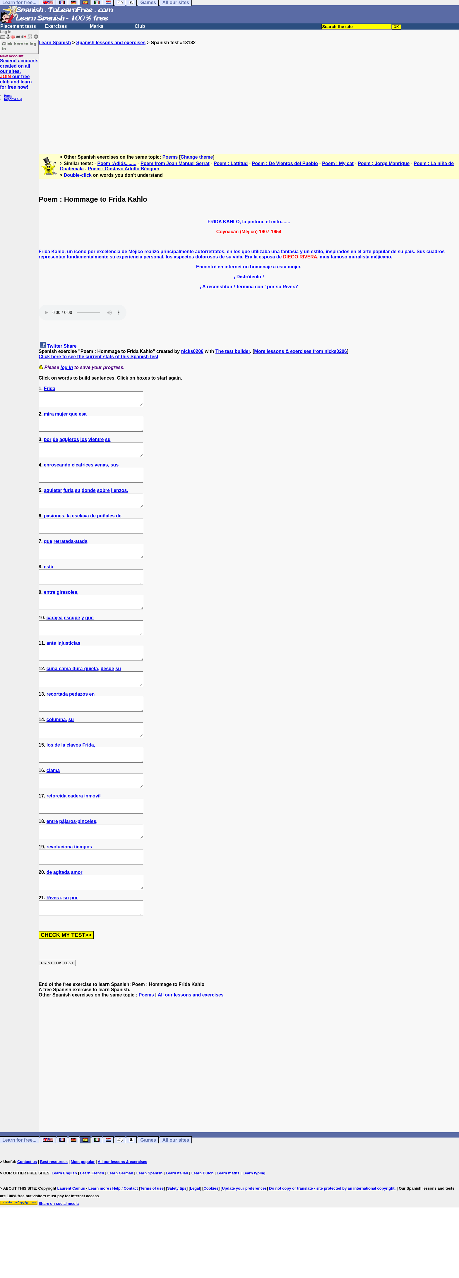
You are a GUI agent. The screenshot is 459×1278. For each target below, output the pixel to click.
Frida (49, 388)
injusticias (68, 669)
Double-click (78, 175)
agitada (61, 922)
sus (115, 472)
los (83, 444)
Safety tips (176, 1243)
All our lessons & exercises (122, 1217)
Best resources (54, 1217)
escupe (72, 641)
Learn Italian (177, 1228)
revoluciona (60, 894)
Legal (195, 1243)
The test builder (232, 351)
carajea (55, 641)
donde (89, 500)
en (92, 725)
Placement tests (18, 26)
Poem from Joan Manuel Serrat (175, 163)
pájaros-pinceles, (78, 866)
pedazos (78, 725)
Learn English (64, 1228)
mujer (61, 416)
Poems (170, 157)
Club (140, 26)
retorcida (56, 838)
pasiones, (55, 528)
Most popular (83, 1217)
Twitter (54, 346)
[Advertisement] (248, 97)
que (73, 416)
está (48, 585)
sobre (103, 500)
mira (49, 416)
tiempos (83, 894)
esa (83, 416)
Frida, (88, 781)
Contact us (27, 1217)
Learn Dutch (202, 1228)
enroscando (57, 472)
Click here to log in (19, 46)
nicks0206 (192, 351)
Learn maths (228, 1228)
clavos (73, 781)
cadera (75, 838)
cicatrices (82, 472)
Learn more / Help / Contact (113, 1243)
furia (69, 500)
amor (76, 922)
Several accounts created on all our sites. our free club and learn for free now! (19, 74)
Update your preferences (244, 1243)
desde (107, 697)
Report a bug (13, 99)
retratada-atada (71, 557)
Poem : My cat (338, 163)
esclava (80, 528)
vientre (96, 444)
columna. (57, 753)
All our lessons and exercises (191, 1050)
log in (67, 367)
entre (49, 613)
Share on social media (59, 1259)
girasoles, (67, 613)
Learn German (120, 1228)
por (48, 444)
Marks (96, 26)
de (55, 444)
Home (8, 95)
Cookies (210, 1243)
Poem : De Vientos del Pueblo (285, 163)
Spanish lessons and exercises (110, 42)
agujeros (69, 444)
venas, (102, 472)
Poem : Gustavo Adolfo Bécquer (124, 168)
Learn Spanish (55, 42)
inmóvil (92, 838)
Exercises (56, 26)
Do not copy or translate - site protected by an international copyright (331, 1243)
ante (51, 669)
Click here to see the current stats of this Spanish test (98, 356)
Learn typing (254, 1228)
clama (53, 809)
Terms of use (152, 1243)
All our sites (175, 1195)
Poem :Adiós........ (116, 163)
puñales (105, 528)
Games (148, 1195)
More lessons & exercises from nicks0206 (300, 351)
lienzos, (119, 500)
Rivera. (54, 950)
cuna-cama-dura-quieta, (73, 697)
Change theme (197, 157)
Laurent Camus (71, 1243)
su (108, 444)
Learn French (92, 1228)
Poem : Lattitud (231, 163)
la (69, 528)
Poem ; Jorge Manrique (384, 163)
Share (70, 346)
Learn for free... (19, 1195)
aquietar (53, 500)
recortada (57, 725)
